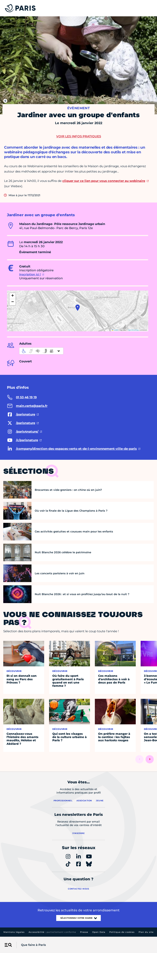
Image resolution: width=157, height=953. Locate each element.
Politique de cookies (122, 932)
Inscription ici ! (30, 274)
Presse (84, 932)
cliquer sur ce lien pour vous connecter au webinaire (103, 181)
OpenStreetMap (133, 330)
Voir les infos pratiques (78, 136)
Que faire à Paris (33, 945)
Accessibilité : (52, 932)
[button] (77, 307)
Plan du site (146, 932)
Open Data (98, 932)
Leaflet (115, 330)
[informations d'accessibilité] (41, 350)
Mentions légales (14, 932)
